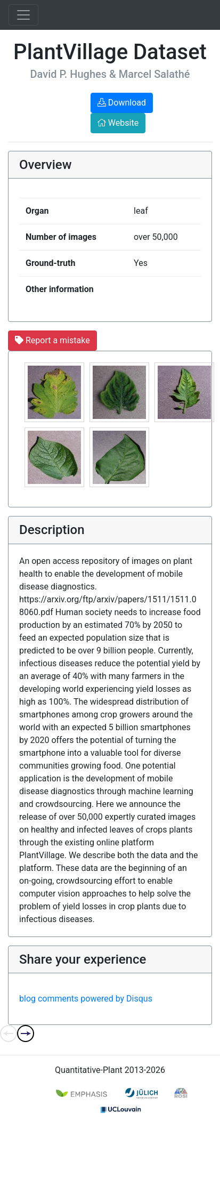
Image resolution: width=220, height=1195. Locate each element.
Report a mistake (52, 340)
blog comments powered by (85, 999)
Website (117, 123)
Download (121, 103)
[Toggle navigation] (23, 15)
